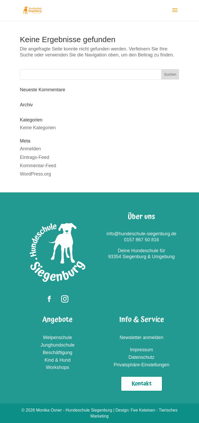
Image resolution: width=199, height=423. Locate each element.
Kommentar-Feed (38, 165)
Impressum (141, 349)
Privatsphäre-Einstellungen (141, 364)
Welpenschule (57, 337)
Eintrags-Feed (34, 157)
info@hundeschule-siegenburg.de (141, 233)
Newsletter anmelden (141, 337)
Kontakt (142, 383)
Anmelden (30, 148)
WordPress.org (35, 174)
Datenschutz (141, 357)
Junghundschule (57, 345)
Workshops (57, 367)
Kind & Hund (57, 360)
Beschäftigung (57, 352)
